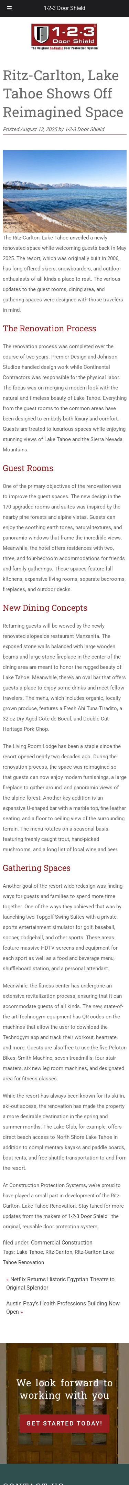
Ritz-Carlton (58, 1252)
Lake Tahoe (30, 1252)
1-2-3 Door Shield (64, 8)
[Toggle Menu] (9, 8)
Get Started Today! (64, 1423)
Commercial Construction (62, 1242)
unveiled (79, 238)
